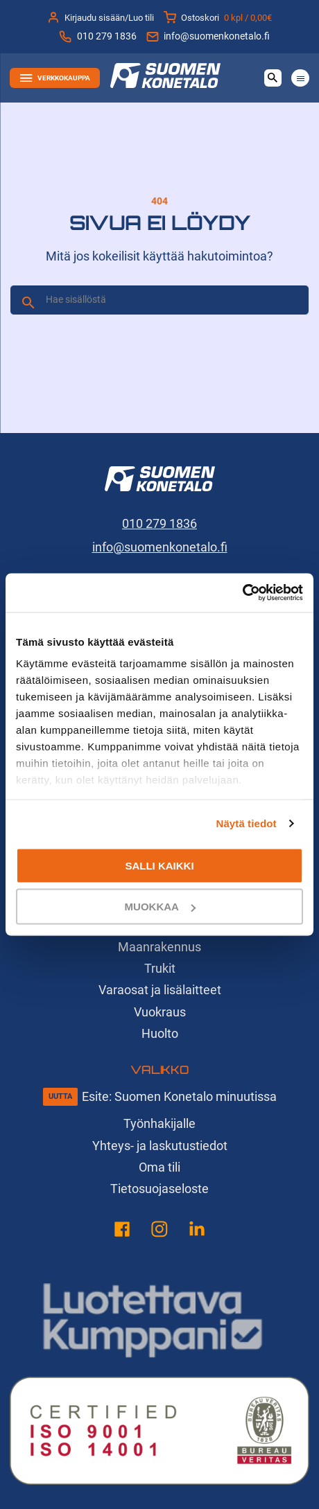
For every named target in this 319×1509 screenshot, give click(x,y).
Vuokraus (160, 1012)
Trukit (159, 968)
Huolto (159, 1033)
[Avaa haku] (273, 78)
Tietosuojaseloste (159, 1188)
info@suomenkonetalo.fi (208, 36)
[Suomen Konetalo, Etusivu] (165, 83)
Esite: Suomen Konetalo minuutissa (179, 1096)
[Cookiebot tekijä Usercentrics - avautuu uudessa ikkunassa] (242, 593)
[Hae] (28, 303)
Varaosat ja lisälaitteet (159, 989)
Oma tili (159, 1167)
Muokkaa (160, 906)
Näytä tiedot (246, 823)
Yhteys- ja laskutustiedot (159, 1145)
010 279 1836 (97, 36)
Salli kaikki (159, 865)
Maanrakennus (159, 946)
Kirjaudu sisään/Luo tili (100, 17)
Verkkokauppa (55, 78)
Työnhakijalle (159, 1123)
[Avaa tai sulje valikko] (300, 78)
